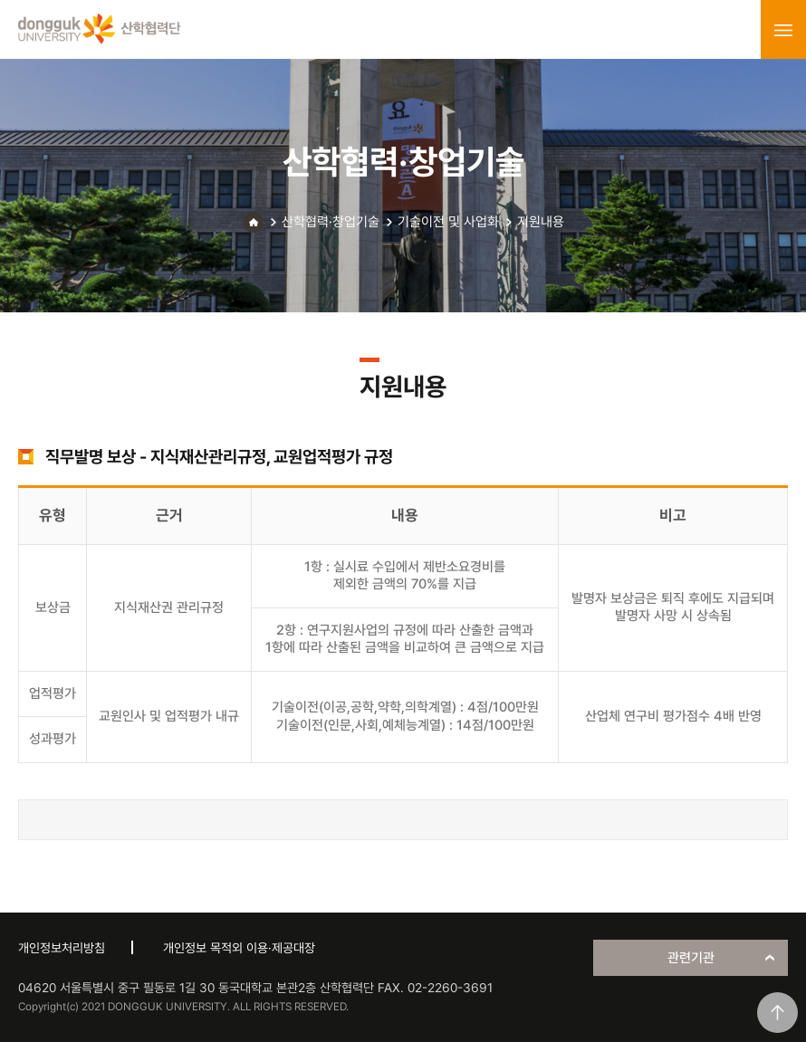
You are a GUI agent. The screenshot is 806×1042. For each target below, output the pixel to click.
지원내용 (540, 222)
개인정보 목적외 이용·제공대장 (239, 948)
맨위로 (777, 1012)
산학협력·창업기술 (330, 222)
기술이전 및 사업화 (448, 222)
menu (783, 30)
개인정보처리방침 (61, 948)
